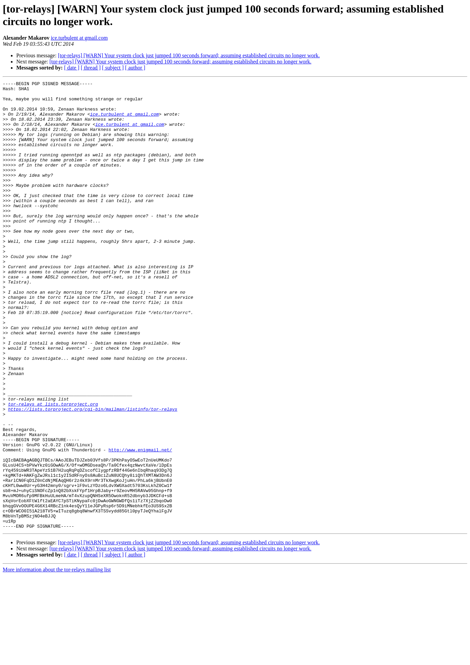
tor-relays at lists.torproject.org (53, 469)
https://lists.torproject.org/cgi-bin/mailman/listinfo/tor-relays (92, 475)
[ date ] (71, 68)
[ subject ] (113, 68)
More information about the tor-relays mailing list (57, 659)
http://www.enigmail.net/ (140, 524)
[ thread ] (91, 68)
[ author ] (135, 68)
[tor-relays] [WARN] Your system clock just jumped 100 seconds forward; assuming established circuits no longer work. (189, 55)
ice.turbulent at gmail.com (79, 38)
